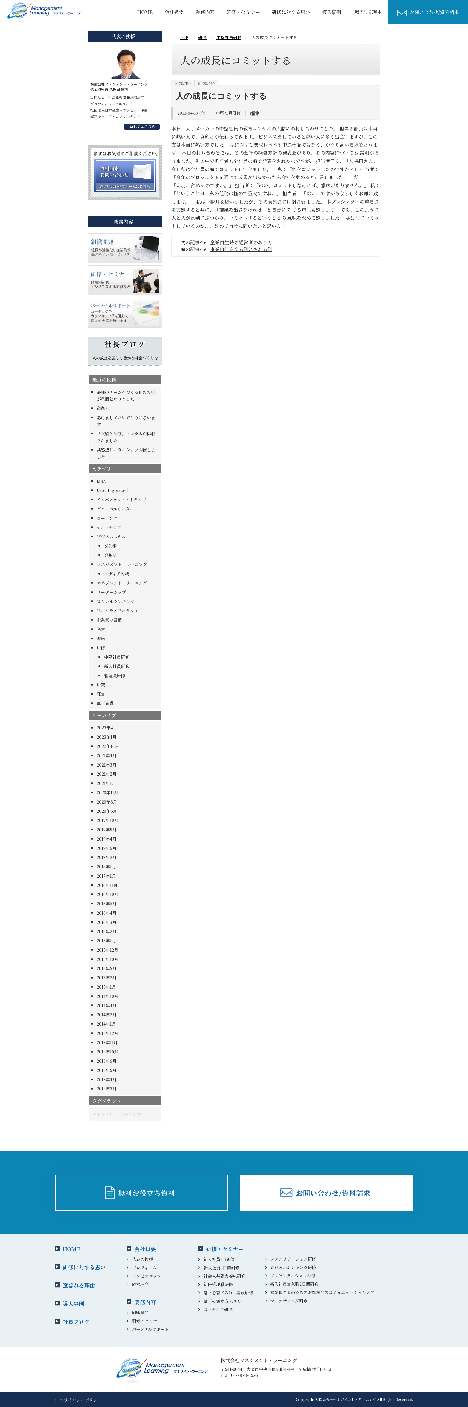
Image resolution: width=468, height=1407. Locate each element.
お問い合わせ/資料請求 (434, 12)
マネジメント (104, 1114)
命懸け (103, 408)
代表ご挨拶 (142, 1259)
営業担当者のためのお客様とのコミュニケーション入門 (322, 1292)
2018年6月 (106, 848)
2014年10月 (107, 996)
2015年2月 (106, 978)
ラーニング (130, 1114)
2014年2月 (106, 1015)
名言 (101, 629)
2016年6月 (106, 904)
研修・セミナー (243, 12)
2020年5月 (107, 811)
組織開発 (140, 1312)
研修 (101, 648)
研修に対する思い (291, 12)
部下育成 (105, 703)
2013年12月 (107, 1033)
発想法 (110, 555)
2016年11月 (107, 885)
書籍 (101, 638)
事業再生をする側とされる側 (241, 249)
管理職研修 (114, 675)
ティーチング (109, 527)
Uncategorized (112, 490)
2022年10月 (108, 746)
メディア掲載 (116, 574)
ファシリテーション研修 (293, 1259)
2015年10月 (107, 959)
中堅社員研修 (116, 657)
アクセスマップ (146, 1276)
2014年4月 (106, 1005)
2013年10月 (107, 1052)
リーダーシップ (111, 592)
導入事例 (73, 1303)
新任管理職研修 (218, 1284)
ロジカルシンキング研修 (293, 1267)
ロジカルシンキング (115, 601)
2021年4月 (106, 755)
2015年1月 (106, 987)
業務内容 (205, 12)
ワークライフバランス (117, 611)
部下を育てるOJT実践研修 (228, 1293)
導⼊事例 (331, 12)
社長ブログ (76, 1321)
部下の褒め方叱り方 (222, 1301)
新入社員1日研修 (219, 1259)
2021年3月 (106, 765)
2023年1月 (106, 737)
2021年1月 (106, 783)
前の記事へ (207, 82)
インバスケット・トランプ (121, 500)
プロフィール (144, 1268)
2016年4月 (106, 913)
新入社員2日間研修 (221, 1268)
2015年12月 (107, 950)
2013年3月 (106, 1089)
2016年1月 (106, 941)
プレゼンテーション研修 (293, 1276)
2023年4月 (107, 728)
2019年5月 (106, 829)
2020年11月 (107, 792)
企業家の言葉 (109, 620)
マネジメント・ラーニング (122, 564)
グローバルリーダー (115, 509)
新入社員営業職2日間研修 (294, 1284)
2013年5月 (106, 1070)
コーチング (107, 518)
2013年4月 (106, 1079)
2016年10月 (107, 894)
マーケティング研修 (288, 1301)
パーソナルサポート (150, 1329)
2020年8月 (107, 802)
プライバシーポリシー (80, 1400)
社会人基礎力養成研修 (224, 1276)
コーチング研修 (218, 1309)
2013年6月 (106, 1061)
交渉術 (110, 546)
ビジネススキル (111, 537)
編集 (255, 113)
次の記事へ (183, 82)
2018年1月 (106, 867)
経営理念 (140, 1284)
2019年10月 (107, 820)
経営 (101, 694)
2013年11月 (107, 1042)
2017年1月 (106, 876)
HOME (145, 12)
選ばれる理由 (367, 12)
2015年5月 (106, 968)
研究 (101, 685)
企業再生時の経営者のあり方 (241, 242)
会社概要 (174, 12)
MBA (101, 481)
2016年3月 (106, 922)
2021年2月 (106, 774)
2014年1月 (106, 1024)
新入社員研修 (116, 666)
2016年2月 (106, 931)
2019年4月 (106, 839)
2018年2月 (106, 857)
